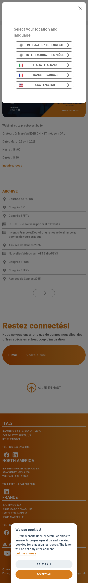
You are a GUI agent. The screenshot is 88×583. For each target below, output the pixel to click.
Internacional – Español (41, 55)
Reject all (44, 564)
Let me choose (26, 553)
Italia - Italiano (38, 65)
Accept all (44, 574)
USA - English (37, 85)
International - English (41, 45)
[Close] (80, 8)
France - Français (39, 75)
